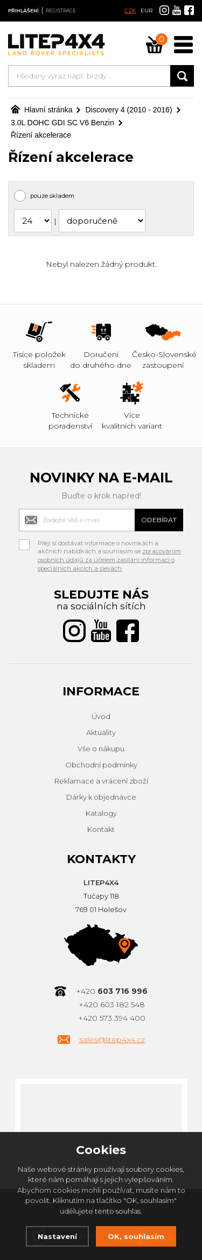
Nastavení (57, 1236)
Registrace (61, 10)
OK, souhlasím (136, 1236)
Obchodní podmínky (101, 764)
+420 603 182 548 (112, 1004)
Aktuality (101, 732)
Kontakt (101, 829)
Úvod (101, 716)
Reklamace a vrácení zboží (101, 781)
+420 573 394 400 (111, 1018)
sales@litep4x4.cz (112, 1039)
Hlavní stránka (41, 109)
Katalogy (101, 813)
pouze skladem (52, 196)
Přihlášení (23, 10)
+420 (112, 991)
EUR (146, 10)
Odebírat (159, 520)
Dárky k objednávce (101, 797)
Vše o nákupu (101, 748)
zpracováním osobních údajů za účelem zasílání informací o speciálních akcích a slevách (109, 559)
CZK (130, 10)
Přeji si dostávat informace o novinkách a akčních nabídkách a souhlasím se (109, 544)
